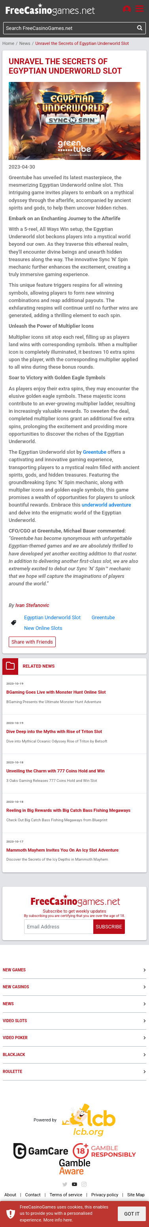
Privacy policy (104, 1194)
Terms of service (66, 1194)
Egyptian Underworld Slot (52, 617)
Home (8, 43)
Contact (33, 1194)
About (10, 1194)
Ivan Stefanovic (32, 605)
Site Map (136, 1194)
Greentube (94, 452)
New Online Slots (43, 628)
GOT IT (132, 1214)
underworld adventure (106, 505)
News (24, 43)
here (67, 1220)
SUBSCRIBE (109, 927)
